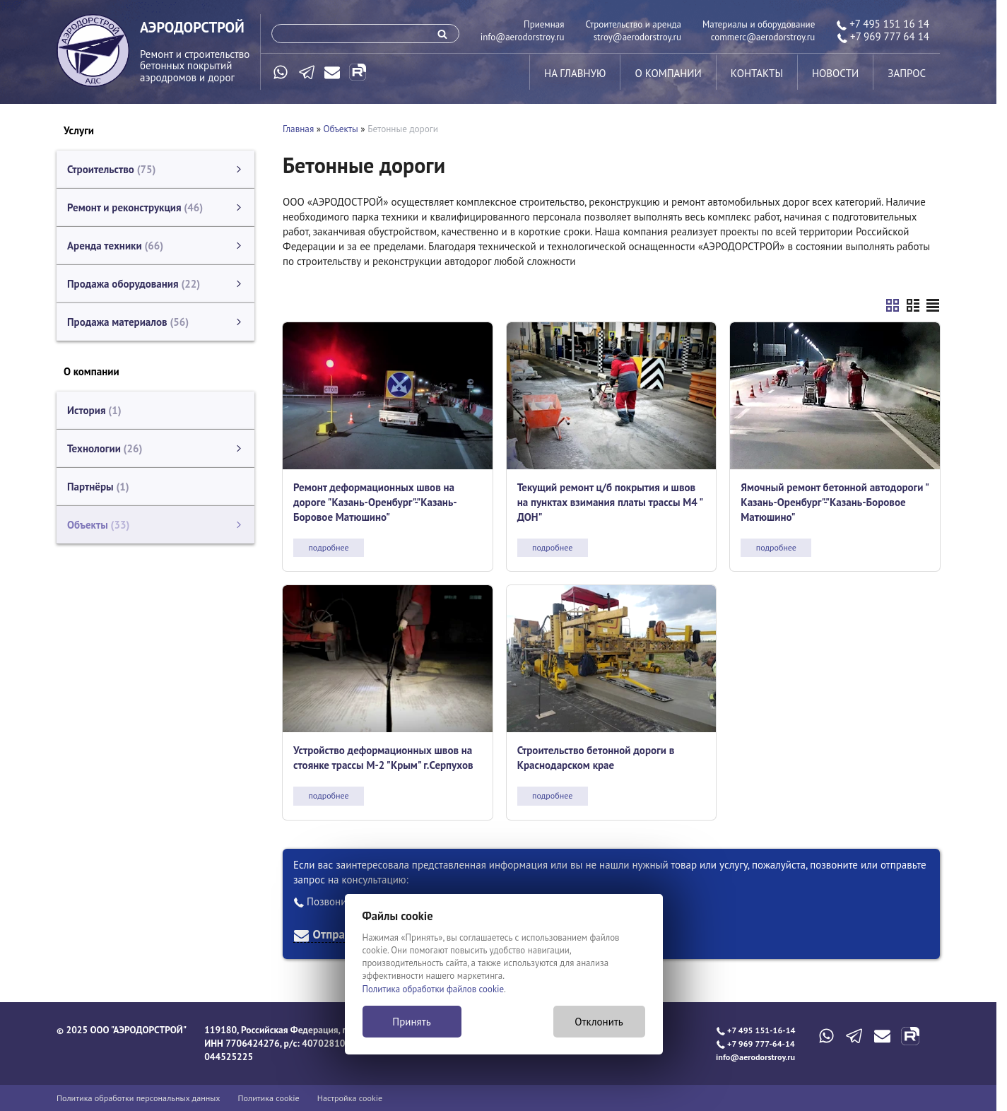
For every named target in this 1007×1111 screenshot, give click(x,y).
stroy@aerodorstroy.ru (637, 37)
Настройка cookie (350, 1098)
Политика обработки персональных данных (138, 1098)
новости (835, 73)
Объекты (341, 129)
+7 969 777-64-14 (755, 1043)
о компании (668, 73)
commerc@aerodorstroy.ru (763, 37)
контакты (757, 73)
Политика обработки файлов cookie (434, 989)
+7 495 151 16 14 (882, 23)
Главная (298, 129)
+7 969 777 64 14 (883, 36)
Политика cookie (269, 1098)
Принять (411, 1021)
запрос (907, 73)
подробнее (328, 547)
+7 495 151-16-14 (755, 1030)
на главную (575, 73)
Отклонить (599, 1021)
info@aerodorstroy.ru (523, 37)
